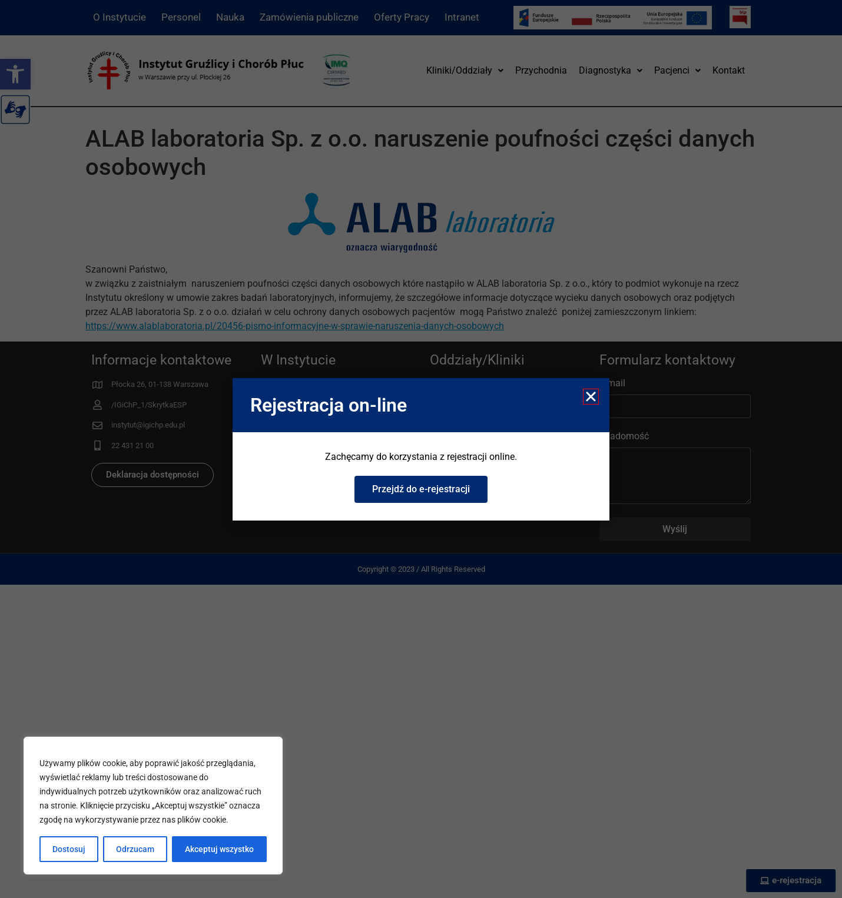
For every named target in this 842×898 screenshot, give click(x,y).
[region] (153, 805)
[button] (591, 396)
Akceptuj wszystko (219, 849)
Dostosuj (68, 849)
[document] (421, 449)
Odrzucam (135, 849)
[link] (421, 489)
